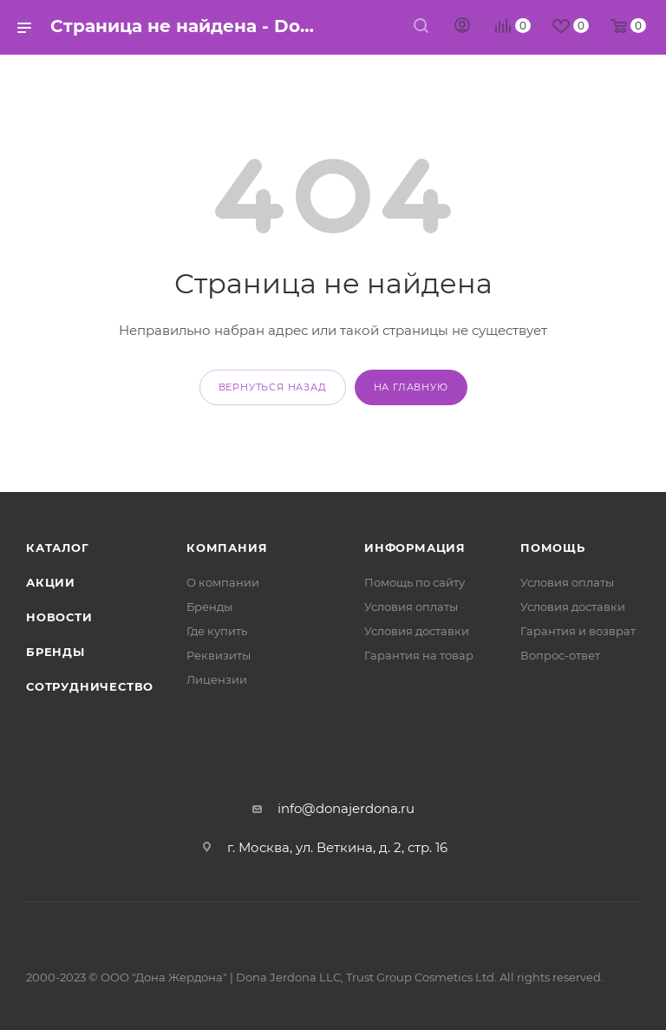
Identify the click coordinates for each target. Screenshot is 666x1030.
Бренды (55, 652)
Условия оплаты (411, 606)
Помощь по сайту (414, 582)
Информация (415, 547)
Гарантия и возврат (578, 631)
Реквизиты (218, 655)
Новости (59, 617)
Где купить (216, 631)
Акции (50, 582)
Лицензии (216, 679)
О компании (222, 582)
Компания (226, 547)
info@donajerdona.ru (346, 808)
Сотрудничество (89, 686)
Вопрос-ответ (560, 655)
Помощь (552, 547)
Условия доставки (416, 631)
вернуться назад (273, 387)
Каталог (57, 547)
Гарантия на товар (418, 655)
